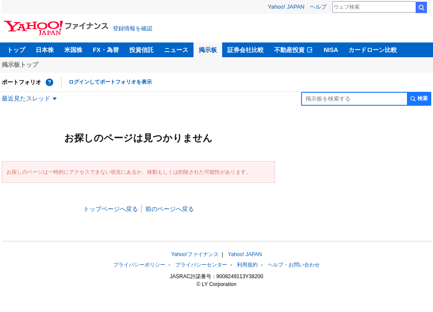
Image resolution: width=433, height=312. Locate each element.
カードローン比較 (372, 49)
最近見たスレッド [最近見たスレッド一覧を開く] (26, 98)
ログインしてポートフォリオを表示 (110, 82)
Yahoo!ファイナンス (194, 254)
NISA (331, 49)
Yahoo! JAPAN (286, 6)
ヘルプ (318, 6)
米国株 (73, 49)
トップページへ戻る (110, 208)
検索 (421, 7)
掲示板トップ (20, 64)
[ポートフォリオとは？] (49, 82)
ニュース (176, 49)
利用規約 (247, 265)
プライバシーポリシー (139, 265)
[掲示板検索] (354, 99)
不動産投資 (289, 49)
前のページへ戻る (169, 208)
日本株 (45, 49)
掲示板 (208, 49)
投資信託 (141, 49)
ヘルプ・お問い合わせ (294, 265)
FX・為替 (106, 49)
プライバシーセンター (201, 265)
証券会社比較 (245, 49)
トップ (16, 49)
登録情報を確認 (132, 28)
